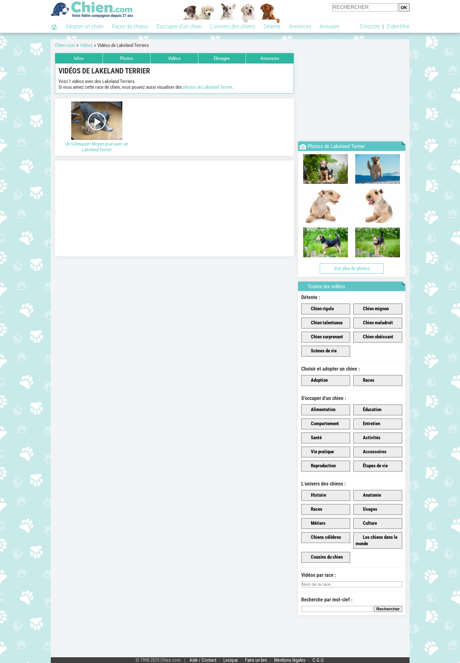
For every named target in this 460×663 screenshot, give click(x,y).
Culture (366, 523)
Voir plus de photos (352, 268)
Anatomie (368, 495)
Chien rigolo (318, 309)
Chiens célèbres (322, 537)
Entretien (368, 424)
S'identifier (398, 26)
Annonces (300, 26)
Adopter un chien (84, 26)
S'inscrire (370, 26)
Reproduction (319, 466)
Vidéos (174, 58)
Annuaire (329, 26)
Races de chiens (130, 26)
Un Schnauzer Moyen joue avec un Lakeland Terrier (97, 127)
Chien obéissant (374, 337)
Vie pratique (318, 452)
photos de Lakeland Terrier (207, 87)
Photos (126, 58)
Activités (368, 438)
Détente (272, 26)
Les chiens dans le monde (376, 540)
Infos (79, 58)
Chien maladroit (374, 323)
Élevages (222, 58)
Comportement (321, 424)
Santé (312, 438)
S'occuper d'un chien (179, 26)
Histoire (314, 495)
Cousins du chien (323, 557)
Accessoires (371, 452)
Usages (366, 509)
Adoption (315, 380)
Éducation (368, 410)
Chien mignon (372, 309)
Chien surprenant (323, 337)
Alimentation (319, 410)
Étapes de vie (372, 466)
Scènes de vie (320, 351)
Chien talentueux (323, 323)
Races (365, 380)
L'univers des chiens (232, 26)
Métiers (314, 523)
